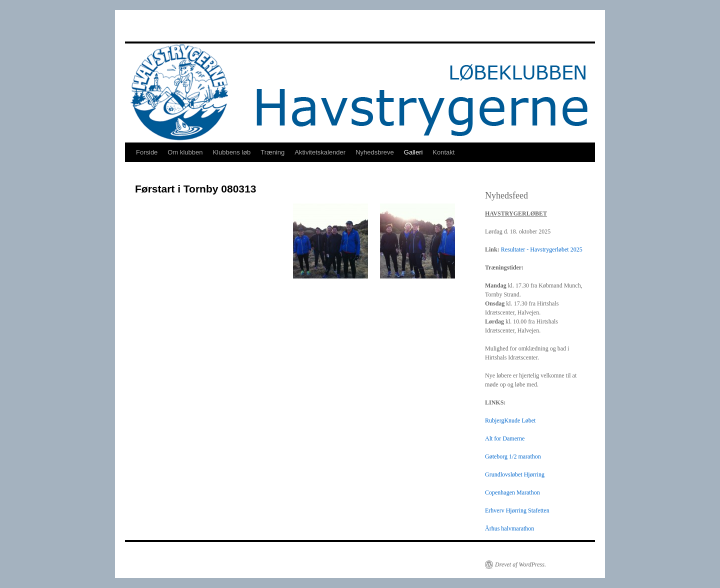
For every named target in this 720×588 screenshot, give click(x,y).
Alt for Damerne (504, 438)
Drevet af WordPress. (520, 564)
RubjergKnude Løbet (510, 420)
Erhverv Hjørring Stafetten (517, 510)
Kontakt (443, 152)
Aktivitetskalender (320, 152)
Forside (147, 152)
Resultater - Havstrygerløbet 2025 (541, 249)
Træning (272, 152)
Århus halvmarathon (509, 528)
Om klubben (185, 152)
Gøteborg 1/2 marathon (513, 456)
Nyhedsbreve (375, 152)
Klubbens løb (231, 152)
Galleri (413, 152)
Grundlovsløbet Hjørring (514, 474)
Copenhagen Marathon (512, 492)
